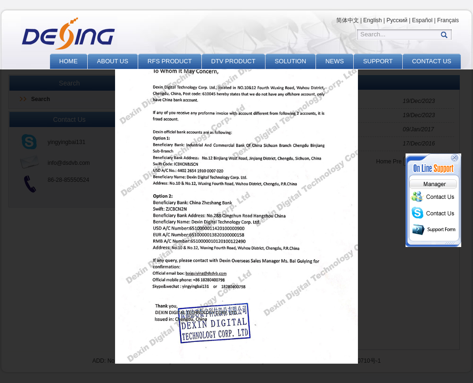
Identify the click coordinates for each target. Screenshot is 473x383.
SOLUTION (290, 61)
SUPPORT (378, 61)
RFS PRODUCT (170, 61)
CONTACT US (431, 61)
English (372, 20)
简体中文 (347, 20)
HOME (68, 61)
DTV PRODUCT (233, 61)
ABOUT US (112, 61)
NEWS (334, 61)
